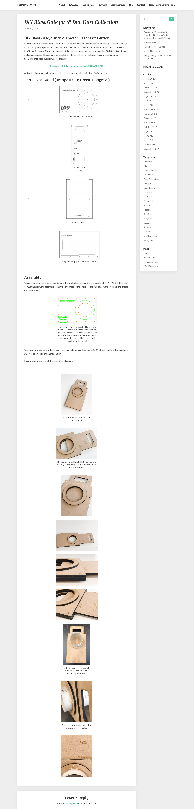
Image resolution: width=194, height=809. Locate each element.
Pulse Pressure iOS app (154, 46)
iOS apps (73, 4)
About (62, 4)
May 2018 (148, 135)
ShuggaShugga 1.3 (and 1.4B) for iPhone (157, 57)
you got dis (149, 240)
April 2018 (148, 140)
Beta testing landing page (162, 4)
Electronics (149, 174)
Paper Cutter (150, 201)
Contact (141, 4)
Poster (147, 209)
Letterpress (88, 4)
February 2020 (150, 114)
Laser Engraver (118, 4)
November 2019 (151, 122)
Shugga (147, 223)
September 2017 (151, 149)
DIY (131, 4)
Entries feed (149, 257)
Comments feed (151, 262)
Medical (147, 196)
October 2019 (150, 127)
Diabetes (148, 161)
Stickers (147, 227)
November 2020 (151, 109)
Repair (147, 214)
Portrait (147, 205)
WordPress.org (151, 266)
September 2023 (151, 92)
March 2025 (149, 78)
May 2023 (148, 100)
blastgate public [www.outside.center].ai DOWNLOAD (76, 66)
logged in (73, 803)
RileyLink (102, 4)
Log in (146, 253)
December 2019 (151, 118)
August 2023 (150, 96)
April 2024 (148, 83)
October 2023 (150, 87)
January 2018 (150, 144)
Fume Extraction (151, 179)
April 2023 (148, 105)
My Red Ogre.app (152, 51)
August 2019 (150, 131)
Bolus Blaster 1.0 (151, 42)
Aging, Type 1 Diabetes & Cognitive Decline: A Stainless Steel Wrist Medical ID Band (157, 35)
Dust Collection (151, 170)
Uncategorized (150, 236)
